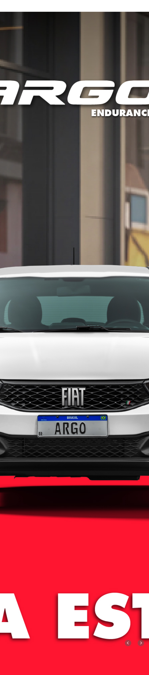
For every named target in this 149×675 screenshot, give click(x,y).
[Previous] (128, 643)
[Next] (141, 643)
